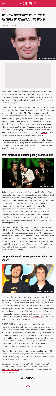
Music (4, 10)
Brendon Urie (16, 127)
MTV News (34, 203)
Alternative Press (37, 317)
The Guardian (14, 354)
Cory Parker (6, 23)
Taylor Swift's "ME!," (21, 113)
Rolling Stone (17, 247)
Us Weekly (42, 335)
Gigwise (44, 132)
